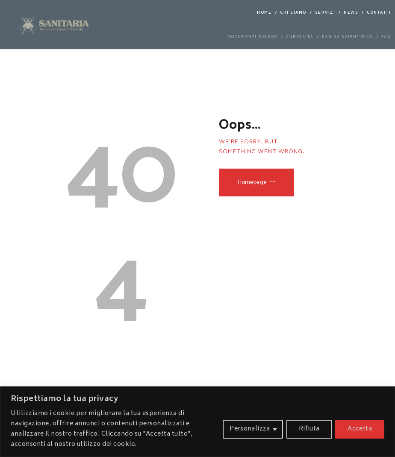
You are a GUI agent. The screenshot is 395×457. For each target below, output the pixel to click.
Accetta (360, 429)
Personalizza (250, 429)
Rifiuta (308, 429)
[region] (197, 421)
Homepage (252, 182)
